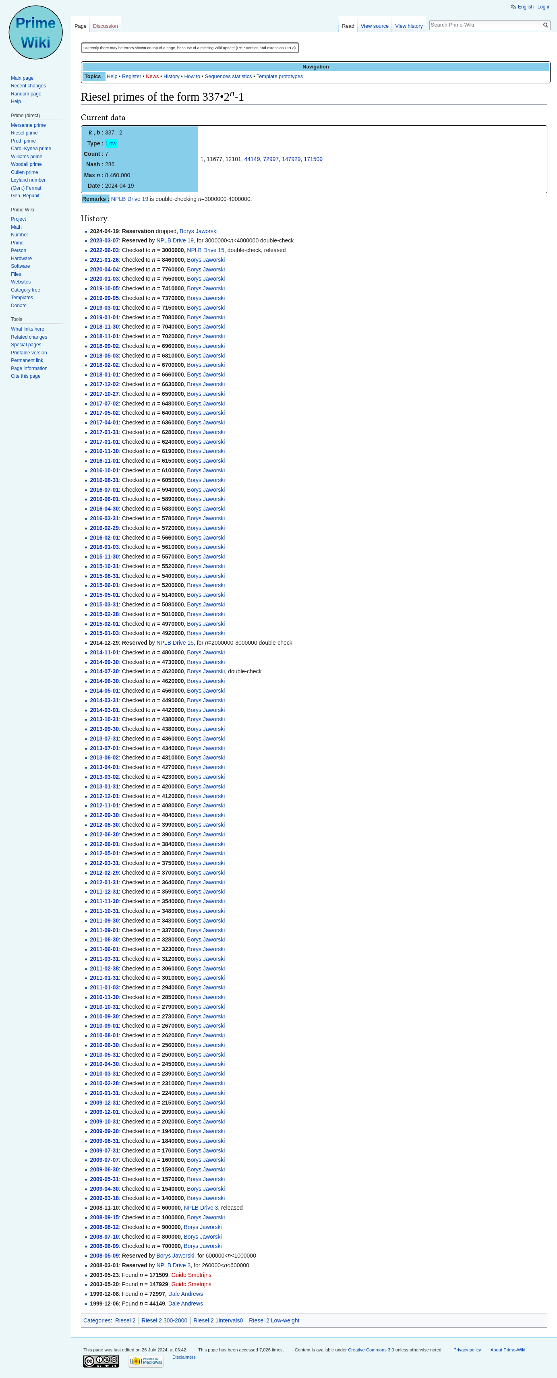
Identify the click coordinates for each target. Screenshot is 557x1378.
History (172, 76)
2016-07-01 (104, 489)
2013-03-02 (104, 777)
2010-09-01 (104, 1025)
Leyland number (28, 180)
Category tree (25, 290)
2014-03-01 (104, 710)
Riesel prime (24, 133)
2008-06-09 (104, 1246)
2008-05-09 (104, 1255)
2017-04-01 (104, 422)
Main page (22, 78)
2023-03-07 (104, 240)
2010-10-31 (104, 1006)
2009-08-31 (104, 1141)
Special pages (26, 345)
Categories (97, 1320)
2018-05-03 (104, 355)
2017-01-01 (104, 442)
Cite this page (25, 376)
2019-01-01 (104, 317)
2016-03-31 (104, 518)
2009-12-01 (104, 1112)
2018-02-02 (104, 365)
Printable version (29, 353)
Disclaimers (184, 1357)
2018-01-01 (104, 374)
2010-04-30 (104, 1064)
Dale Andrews (185, 1294)
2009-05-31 (104, 1179)
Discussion (105, 26)
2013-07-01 (104, 748)
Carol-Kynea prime (31, 148)
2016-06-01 (104, 499)
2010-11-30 (104, 997)
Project (18, 219)
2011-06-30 (104, 939)
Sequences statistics (228, 76)
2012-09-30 (104, 815)
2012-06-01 (104, 844)
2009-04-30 (104, 1189)
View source (375, 26)
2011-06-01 (104, 949)
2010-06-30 (104, 1045)
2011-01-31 (104, 978)
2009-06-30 (104, 1169)
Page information (29, 368)
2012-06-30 (104, 834)
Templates (22, 297)
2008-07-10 (104, 1236)
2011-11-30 (104, 901)
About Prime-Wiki (508, 1349)
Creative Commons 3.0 (371, 1349)
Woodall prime (26, 164)
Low (111, 143)
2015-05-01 (104, 595)
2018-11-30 (104, 326)
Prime (17, 243)
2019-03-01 (104, 307)
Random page (26, 94)
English (526, 7)
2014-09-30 (104, 662)
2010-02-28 (104, 1083)
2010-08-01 (104, 1035)
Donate (19, 305)
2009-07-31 (104, 1150)
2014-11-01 (104, 652)
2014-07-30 (104, 671)
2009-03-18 (104, 1198)
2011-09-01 (104, 930)
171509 (313, 159)
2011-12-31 (104, 891)
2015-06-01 (104, 585)
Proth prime (23, 141)
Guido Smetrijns (191, 1275)
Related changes (29, 337)
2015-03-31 (104, 604)
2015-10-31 (104, 566)
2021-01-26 (104, 260)
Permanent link (27, 360)
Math (16, 227)
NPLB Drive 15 (205, 250)
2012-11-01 (104, 805)
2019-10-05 (104, 288)
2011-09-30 (104, 920)
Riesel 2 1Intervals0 (218, 1320)
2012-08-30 (104, 824)
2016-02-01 (104, 537)
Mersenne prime (28, 125)
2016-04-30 (104, 508)
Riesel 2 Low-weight (274, 1320)
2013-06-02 (104, 757)
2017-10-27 (104, 394)
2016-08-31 (104, 480)
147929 (291, 159)
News (152, 76)
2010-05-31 (104, 1054)
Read (348, 26)
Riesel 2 (125, 1320)
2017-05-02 (104, 413)
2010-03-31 (104, 1073)
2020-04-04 (104, 269)
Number (19, 235)
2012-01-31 (104, 882)
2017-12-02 (104, 384)
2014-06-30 (104, 681)
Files (16, 274)
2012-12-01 (104, 796)
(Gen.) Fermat (26, 188)
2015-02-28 (104, 614)
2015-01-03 (104, 633)
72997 (271, 159)
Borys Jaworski (198, 231)
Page (81, 26)
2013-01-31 (104, 786)
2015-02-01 (104, 624)
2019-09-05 (104, 298)
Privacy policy (467, 1349)
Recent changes (28, 86)
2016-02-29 (104, 528)
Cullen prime (24, 172)
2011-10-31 (104, 911)
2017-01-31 (104, 432)
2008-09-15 (104, 1217)
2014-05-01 (104, 690)
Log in (544, 7)
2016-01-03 (104, 547)
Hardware (21, 258)
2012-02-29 (104, 872)
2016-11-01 (104, 460)
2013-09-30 (104, 729)
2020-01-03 (104, 278)
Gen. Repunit (25, 196)
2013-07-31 (104, 738)
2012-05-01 (104, 853)
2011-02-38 (104, 968)
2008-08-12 (104, 1227)
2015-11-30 (104, 556)
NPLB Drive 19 (130, 199)
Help (112, 76)
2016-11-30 (104, 451)
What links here (27, 329)
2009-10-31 (104, 1121)
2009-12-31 (104, 1102)
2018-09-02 (104, 346)
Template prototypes (280, 76)
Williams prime (26, 156)
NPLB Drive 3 (201, 1207)
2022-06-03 (104, 250)
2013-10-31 (104, 719)
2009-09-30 (104, 1131)
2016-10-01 (104, 470)
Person (18, 250)
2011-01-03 (104, 987)
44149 (252, 159)
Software (20, 266)
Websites (21, 282)
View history (409, 26)
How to (192, 76)
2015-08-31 (104, 576)
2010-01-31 (104, 1093)
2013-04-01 (104, 767)
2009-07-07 (104, 1160)
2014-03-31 (104, 700)
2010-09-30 (104, 1016)
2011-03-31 (104, 959)
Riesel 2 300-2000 (165, 1320)
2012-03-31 (104, 863)
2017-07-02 (104, 403)
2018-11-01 (104, 336)
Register (131, 76)
